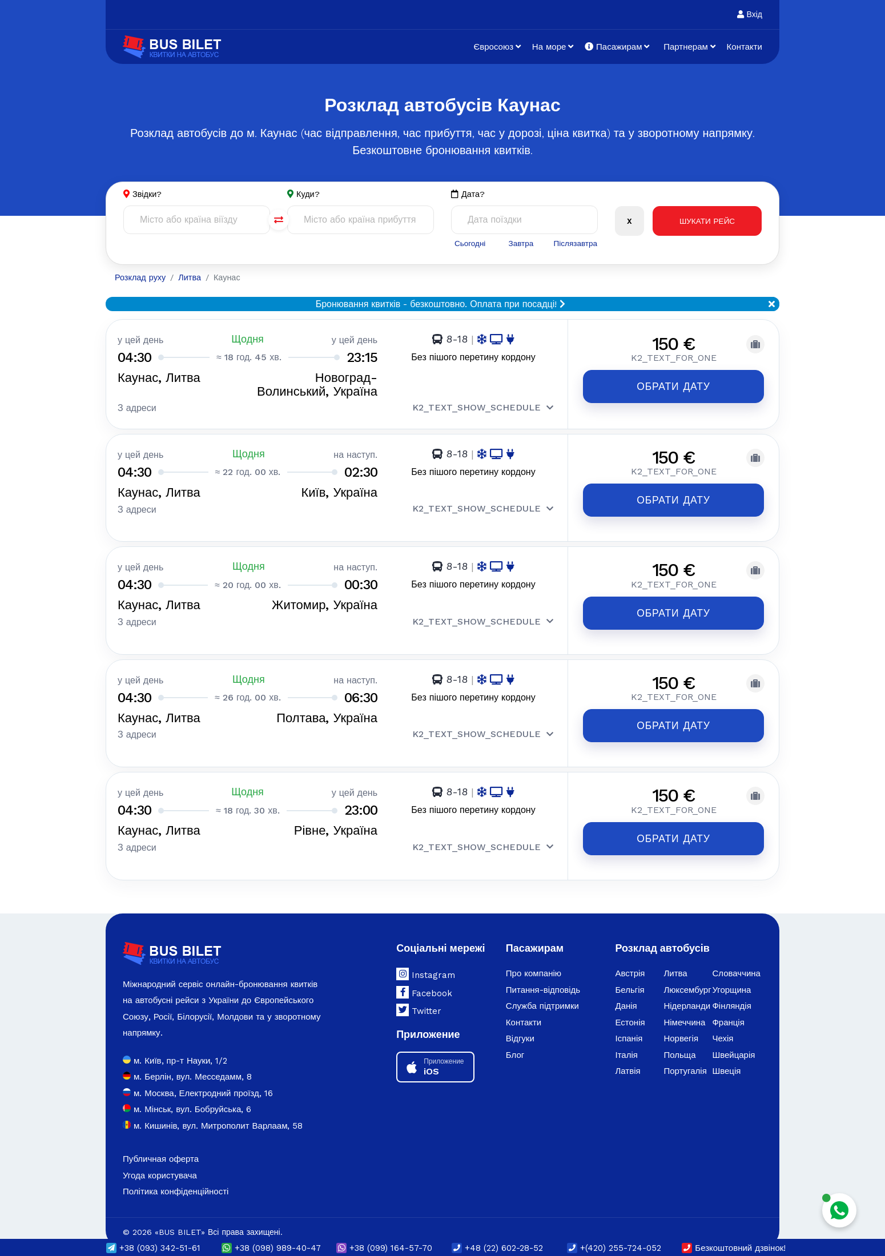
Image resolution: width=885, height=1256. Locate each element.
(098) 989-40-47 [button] (271, 1248)
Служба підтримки (542, 995)
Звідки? (147, 194)
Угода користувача (160, 1164)
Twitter (418, 999)
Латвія (627, 1060)
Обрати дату (673, 387)
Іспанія (628, 1027)
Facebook (424, 981)
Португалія (684, 1060)
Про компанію (533, 962)
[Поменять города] (278, 220)
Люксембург (687, 978)
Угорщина (731, 978)
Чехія (722, 1027)
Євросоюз (493, 47)
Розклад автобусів (662, 937)
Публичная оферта (161, 1148)
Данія (626, 995)
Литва (675, 962)
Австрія (630, 962)
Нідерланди (686, 995)
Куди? (308, 194)
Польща (679, 1043)
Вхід (749, 14)
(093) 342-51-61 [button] (153, 1248)
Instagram (425, 963)
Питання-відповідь (543, 978)
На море (549, 47)
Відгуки (520, 1027)
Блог (515, 1043)
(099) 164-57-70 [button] (384, 1248)
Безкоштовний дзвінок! (734, 1248)
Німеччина (684, 1011)
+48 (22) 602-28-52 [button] (497, 1248)
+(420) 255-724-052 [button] (614, 1248)
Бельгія (629, 978)
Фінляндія (731, 995)
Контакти (744, 47)
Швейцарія (733, 1043)
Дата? (468, 194)
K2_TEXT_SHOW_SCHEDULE (482, 408)
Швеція (726, 1060)
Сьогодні (469, 243)
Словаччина (736, 962)
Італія (626, 1043)
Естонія (630, 1011)
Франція (728, 1011)
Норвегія (680, 1027)
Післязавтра (574, 243)
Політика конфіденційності (175, 1181)
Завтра (520, 243)
